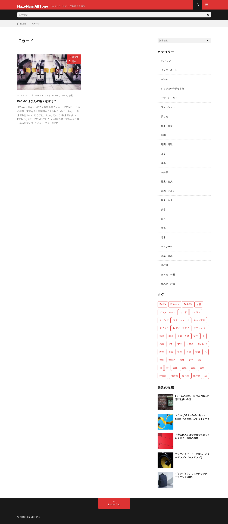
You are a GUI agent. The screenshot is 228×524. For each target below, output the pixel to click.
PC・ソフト (167, 63)
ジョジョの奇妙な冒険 (173, 90)
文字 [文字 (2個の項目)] (179, 343)
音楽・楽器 (167, 255)
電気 (163, 228)
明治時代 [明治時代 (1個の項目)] (202, 343)
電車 (72, 66)
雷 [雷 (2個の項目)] (167, 367)
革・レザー (167, 246)
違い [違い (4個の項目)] (200, 359)
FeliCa (38, 98)
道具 (163, 219)
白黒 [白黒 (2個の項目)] (188, 351)
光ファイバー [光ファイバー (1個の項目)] (200, 327)
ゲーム (164, 81)
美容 (163, 209)
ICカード (46, 98)
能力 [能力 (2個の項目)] (197, 351)
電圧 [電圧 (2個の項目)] (175, 367)
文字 (163, 154)
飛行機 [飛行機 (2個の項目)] (174, 375)
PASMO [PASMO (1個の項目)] (188, 303)
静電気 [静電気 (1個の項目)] (163, 375)
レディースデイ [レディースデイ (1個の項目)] (181, 327)
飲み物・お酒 (168, 283)
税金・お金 (167, 200)
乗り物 (73, 60)
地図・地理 (167, 145)
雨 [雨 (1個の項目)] (161, 367)
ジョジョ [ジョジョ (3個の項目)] (195, 311)
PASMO (55, 98)
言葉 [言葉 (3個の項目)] (182, 359)
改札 (71, 98)
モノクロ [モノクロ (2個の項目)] (164, 327)
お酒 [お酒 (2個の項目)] (198, 303)
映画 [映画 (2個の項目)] (162, 351)
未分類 (164, 173)
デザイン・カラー (171, 99)
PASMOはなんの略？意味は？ (39, 104)
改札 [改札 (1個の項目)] (170, 343)
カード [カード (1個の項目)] (183, 311)
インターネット (169, 72)
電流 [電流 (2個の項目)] (193, 367)
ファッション (168, 109)
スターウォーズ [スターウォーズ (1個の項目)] (181, 319)
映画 (163, 164)
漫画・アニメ (168, 191)
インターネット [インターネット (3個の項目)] (168, 311)
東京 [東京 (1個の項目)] (170, 351)
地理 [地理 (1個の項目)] (170, 335)
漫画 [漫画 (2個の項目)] (179, 351)
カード (64, 98)
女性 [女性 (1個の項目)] (195, 335)
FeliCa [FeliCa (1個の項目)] (163, 303)
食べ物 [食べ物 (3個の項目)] (185, 375)
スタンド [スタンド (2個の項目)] (164, 319)
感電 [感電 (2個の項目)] (162, 343)
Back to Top (114, 503)
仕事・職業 (167, 127)
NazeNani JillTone (30, 516)
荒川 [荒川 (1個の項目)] (162, 359)
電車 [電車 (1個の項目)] (202, 367)
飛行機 (164, 264)
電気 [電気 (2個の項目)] (184, 367)
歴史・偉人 (167, 182)
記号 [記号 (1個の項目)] (191, 359)
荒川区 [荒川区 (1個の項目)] (171, 359)
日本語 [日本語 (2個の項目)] (189, 343)
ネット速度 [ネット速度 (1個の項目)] (199, 319)
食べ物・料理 (168, 274)
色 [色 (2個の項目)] (205, 351)
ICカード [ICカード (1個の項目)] (174, 303)
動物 (163, 136)
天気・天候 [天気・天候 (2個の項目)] (183, 335)
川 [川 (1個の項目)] (203, 335)
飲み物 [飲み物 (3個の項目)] (196, 375)
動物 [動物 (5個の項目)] (162, 335)
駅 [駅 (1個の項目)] (206, 375)
